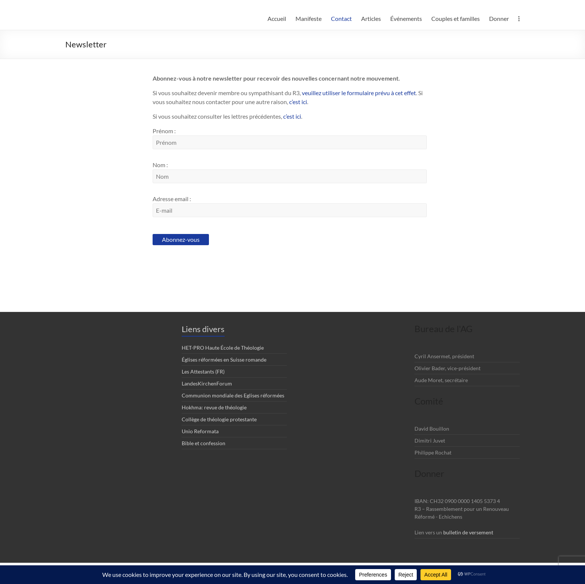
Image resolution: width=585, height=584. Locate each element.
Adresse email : (172, 198)
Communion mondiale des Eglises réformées (233, 395)
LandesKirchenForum (207, 383)
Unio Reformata (200, 431)
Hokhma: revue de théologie (214, 407)
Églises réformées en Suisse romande (224, 359)
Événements (406, 18)
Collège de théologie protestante (219, 419)
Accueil (277, 18)
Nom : (160, 164)
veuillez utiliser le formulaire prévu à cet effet (359, 92)
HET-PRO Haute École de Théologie (223, 347)
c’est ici (298, 101)
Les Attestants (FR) (203, 371)
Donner (499, 18)
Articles (371, 18)
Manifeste (308, 18)
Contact (341, 18)
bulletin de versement (468, 532)
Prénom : (164, 130)
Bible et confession (203, 443)
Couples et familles (455, 18)
